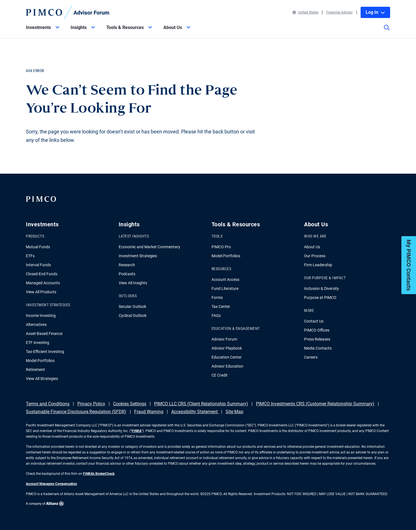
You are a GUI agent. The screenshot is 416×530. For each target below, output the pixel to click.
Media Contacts (318, 348)
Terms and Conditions (47, 403)
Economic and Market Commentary (149, 247)
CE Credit (220, 375)
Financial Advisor (339, 12)
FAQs (216, 315)
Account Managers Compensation (51, 484)
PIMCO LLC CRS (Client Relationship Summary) (201, 403)
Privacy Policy (91, 403)
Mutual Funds (38, 247)
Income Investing (41, 315)
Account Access (225, 279)
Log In (375, 12)
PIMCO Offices (316, 330)
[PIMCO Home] (67, 12)
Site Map (234, 411)
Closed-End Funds (41, 274)
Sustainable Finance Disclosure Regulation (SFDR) (76, 411)
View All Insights (133, 283)
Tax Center (221, 306)
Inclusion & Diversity (321, 288)
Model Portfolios (40, 360)
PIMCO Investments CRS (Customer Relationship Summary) (315, 403)
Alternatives (36, 324)
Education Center (227, 357)
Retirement (35, 369)
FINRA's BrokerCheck (98, 474)
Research (127, 265)
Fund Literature (225, 288)
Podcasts (127, 274)
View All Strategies (42, 378)
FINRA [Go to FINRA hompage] (136, 431)
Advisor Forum (224, 339)
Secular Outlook (132, 306)
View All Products (41, 292)
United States (305, 12)
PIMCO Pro (221, 247)
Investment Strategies (138, 256)
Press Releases (317, 339)
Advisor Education (227, 366)
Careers (311, 357)
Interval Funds (38, 265)
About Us (312, 247)
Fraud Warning (148, 411)
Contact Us (313, 321)
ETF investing (37, 342)
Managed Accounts (43, 283)
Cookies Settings (129, 403)
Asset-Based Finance (44, 333)
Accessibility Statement (195, 411)
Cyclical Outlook (133, 315)
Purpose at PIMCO (320, 297)
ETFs (30, 256)
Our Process (314, 256)
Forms (217, 297)
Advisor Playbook (227, 348)
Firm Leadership (318, 265)
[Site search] (386, 31)
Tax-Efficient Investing (45, 351)
